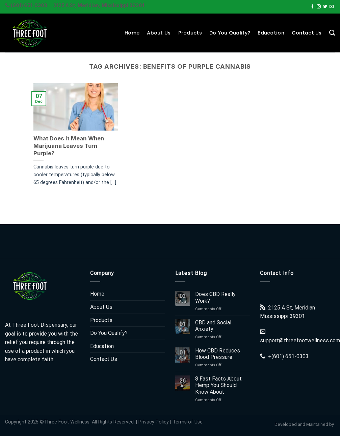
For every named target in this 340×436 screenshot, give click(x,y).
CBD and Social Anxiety (213, 325)
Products (190, 32)
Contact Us (307, 32)
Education (271, 32)
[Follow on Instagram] (319, 6)
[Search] (332, 33)
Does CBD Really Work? (215, 297)
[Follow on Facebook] (312, 6)
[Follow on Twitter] (325, 6)
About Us (159, 32)
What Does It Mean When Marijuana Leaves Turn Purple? (68, 145)
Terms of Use (188, 422)
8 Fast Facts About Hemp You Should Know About (218, 385)
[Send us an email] (332, 6)
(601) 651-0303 (290, 356)
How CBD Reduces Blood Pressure (217, 353)
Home (132, 32)
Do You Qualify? (229, 32)
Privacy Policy (153, 422)
